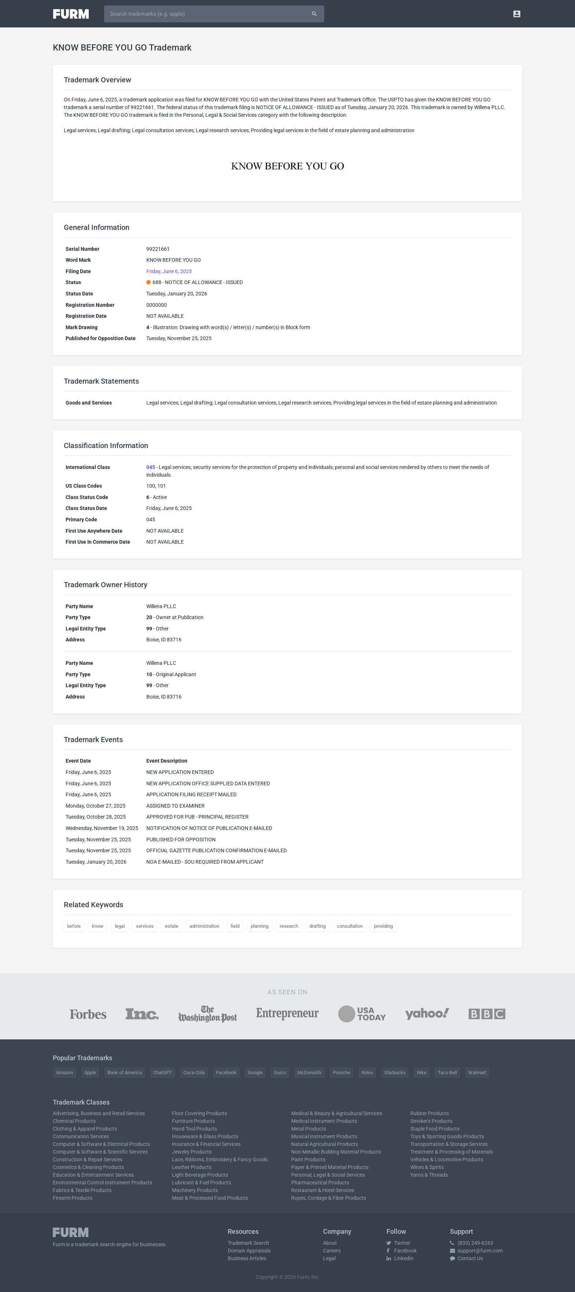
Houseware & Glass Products (205, 1136)
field (235, 926)
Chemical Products (74, 1121)
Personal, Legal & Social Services (328, 1175)
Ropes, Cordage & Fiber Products (328, 1198)
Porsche (341, 1072)
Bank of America (124, 1072)
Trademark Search (248, 1243)
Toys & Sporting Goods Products (447, 1136)
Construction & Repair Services (87, 1159)
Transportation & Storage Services (449, 1144)
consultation (350, 926)
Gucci (280, 1072)
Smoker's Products (431, 1121)
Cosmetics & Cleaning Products (88, 1167)
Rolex (367, 1072)
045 (150, 467)
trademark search (95, 1244)
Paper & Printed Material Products (330, 1167)
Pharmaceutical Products (320, 1182)
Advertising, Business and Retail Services (99, 1113)
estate (171, 926)
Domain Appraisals (249, 1251)
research (289, 926)
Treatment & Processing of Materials (451, 1152)
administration (204, 926)
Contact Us (466, 1258)
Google (255, 1072)
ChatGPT (162, 1072)
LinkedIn (400, 1258)
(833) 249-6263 (471, 1243)
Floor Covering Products (199, 1113)
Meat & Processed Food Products (210, 1198)
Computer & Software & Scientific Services (100, 1152)
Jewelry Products (192, 1152)
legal (120, 926)
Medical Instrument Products (324, 1121)
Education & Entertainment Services (93, 1175)
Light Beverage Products (200, 1175)
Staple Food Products (434, 1129)
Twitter (398, 1243)
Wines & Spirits (427, 1167)
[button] (517, 13)
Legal (329, 1258)
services (145, 926)
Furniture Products (193, 1121)
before (74, 926)
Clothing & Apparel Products (85, 1129)
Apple (90, 1072)
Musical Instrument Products (324, 1136)
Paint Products (308, 1159)
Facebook (226, 1072)
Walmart (477, 1072)
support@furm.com (476, 1251)
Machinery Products (195, 1190)
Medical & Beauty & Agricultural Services (336, 1113)
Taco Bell (447, 1072)
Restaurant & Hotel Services (322, 1190)
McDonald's (309, 1072)
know (97, 926)
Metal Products (308, 1129)
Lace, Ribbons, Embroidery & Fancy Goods (220, 1159)
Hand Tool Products (194, 1129)
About (330, 1243)
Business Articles (247, 1258)
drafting (318, 926)
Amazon (64, 1072)
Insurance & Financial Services (206, 1144)
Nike (421, 1072)
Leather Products (192, 1167)
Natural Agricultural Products (324, 1144)
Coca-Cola (194, 1072)
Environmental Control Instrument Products (102, 1182)
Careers (332, 1251)
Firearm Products (72, 1198)
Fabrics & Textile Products (82, 1190)
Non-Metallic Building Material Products (336, 1152)
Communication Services (81, 1136)
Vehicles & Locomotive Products (446, 1159)
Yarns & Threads (429, 1175)
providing (383, 926)
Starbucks (395, 1072)
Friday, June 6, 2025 (169, 271)
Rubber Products (429, 1113)
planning (259, 926)
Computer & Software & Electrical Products (101, 1144)
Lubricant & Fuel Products (201, 1182)
